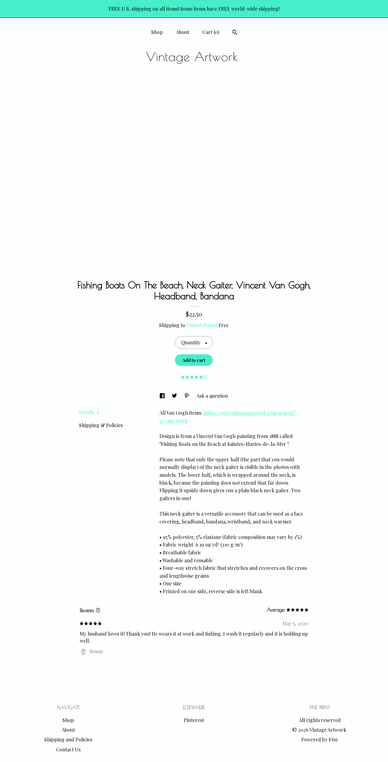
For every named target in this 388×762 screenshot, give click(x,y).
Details (89, 412)
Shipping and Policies (68, 739)
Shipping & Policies (101, 425)
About (182, 32)
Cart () (210, 32)
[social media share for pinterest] (187, 396)
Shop (157, 32)
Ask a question (212, 396)
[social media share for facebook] (163, 396)
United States (201, 325)
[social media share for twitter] (175, 396)
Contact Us (68, 749)
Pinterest (194, 720)
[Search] (234, 33)
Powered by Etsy (319, 739)
